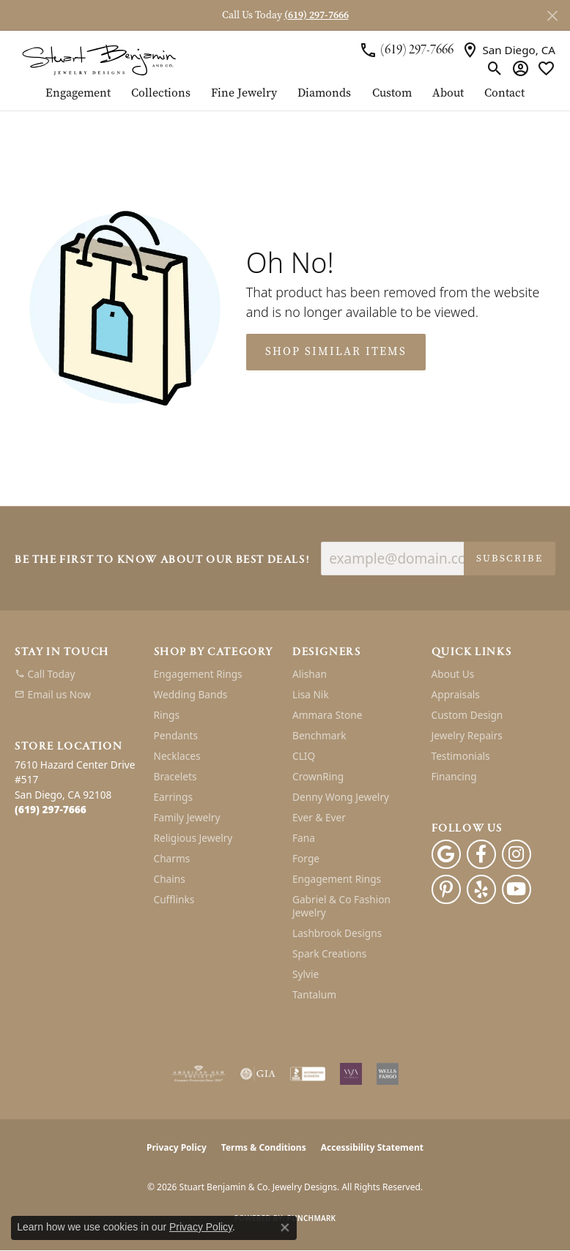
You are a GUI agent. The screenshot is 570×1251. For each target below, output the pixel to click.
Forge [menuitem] (305, 858)
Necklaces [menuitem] (177, 756)
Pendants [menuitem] (176, 735)
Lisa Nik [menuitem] (310, 694)
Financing (454, 776)
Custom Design (467, 715)
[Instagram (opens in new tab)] (516, 854)
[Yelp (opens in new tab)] (481, 889)
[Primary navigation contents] (285, 99)
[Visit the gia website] (257, 1074)
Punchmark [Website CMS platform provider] (311, 1218)
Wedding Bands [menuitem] (191, 694)
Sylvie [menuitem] (305, 974)
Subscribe (509, 558)
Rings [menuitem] (166, 715)
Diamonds (324, 93)
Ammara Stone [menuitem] (327, 715)
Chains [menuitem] (169, 879)
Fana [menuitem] (303, 838)
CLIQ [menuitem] (303, 756)
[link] (406, 50)
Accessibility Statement (372, 1147)
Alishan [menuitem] (309, 674)
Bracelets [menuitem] (175, 776)
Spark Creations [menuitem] (329, 953)
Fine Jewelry (244, 93)
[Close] (552, 16)
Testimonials (461, 756)
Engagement (78, 93)
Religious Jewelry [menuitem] (193, 838)
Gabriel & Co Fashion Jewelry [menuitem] (341, 905)
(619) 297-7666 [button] (316, 15)
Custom (392, 93)
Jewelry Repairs (467, 735)
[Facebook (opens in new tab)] (481, 854)
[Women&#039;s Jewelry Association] (351, 1074)
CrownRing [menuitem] (318, 776)
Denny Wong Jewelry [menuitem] (340, 797)
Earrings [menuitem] (173, 797)
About (448, 93)
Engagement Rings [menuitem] (198, 674)
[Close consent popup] (285, 1227)
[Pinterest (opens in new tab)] (446, 889)
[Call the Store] (50, 809)
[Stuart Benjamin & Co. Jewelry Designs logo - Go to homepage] (98, 59)
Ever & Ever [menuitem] (319, 817)
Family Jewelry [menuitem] (187, 817)
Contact (504, 93)
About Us (453, 674)
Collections (160, 93)
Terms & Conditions (263, 1147)
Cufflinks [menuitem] (174, 899)
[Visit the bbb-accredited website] (307, 1074)
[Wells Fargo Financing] (388, 1074)
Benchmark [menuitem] (319, 735)
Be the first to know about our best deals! (162, 560)
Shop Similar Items (336, 351)
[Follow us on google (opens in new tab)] (446, 854)
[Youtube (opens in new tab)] (516, 889)
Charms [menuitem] (172, 858)
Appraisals (456, 694)
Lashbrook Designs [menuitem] (337, 933)
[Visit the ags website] (198, 1074)
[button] (495, 68)
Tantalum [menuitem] (314, 994)
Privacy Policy (177, 1147)
